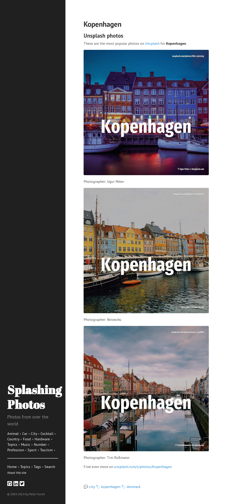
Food (27, 439)
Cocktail (47, 433)
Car (25, 433)
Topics (12, 444)
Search (50, 466)
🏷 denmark (130, 486)
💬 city (89, 486)
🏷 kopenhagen (108, 486)
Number (40, 444)
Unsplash (152, 43)
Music (26, 444)
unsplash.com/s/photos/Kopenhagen (143, 466)
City (34, 433)
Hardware (43, 439)
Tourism (47, 450)
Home (12, 466)
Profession (16, 450)
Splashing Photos (34, 397)
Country (13, 439)
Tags (37, 466)
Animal (13, 433)
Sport (32, 450)
